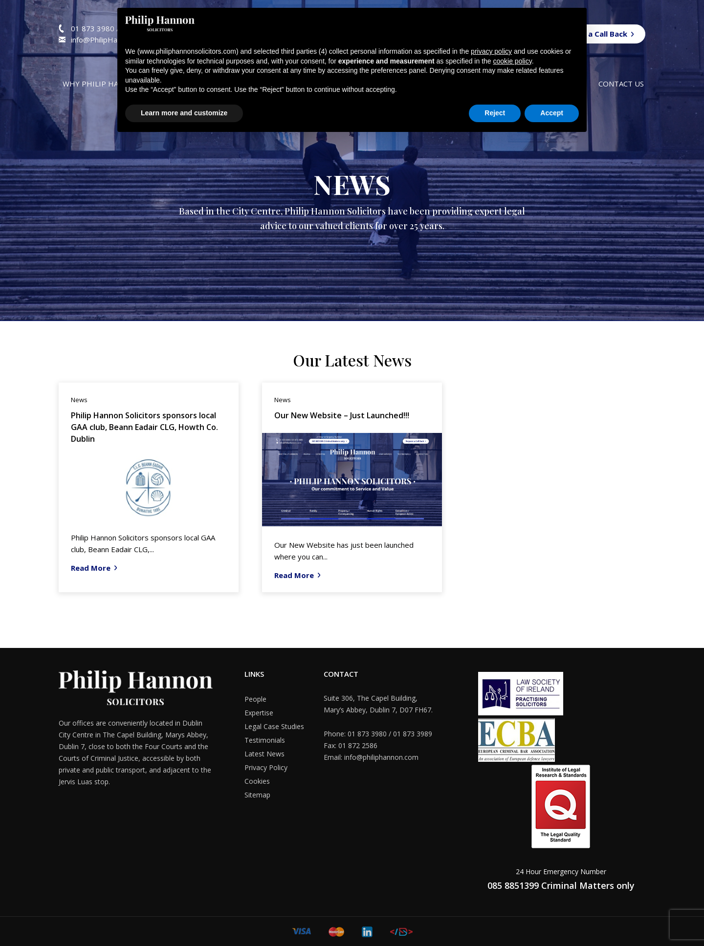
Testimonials (264, 740)
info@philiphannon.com (381, 757)
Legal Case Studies (274, 726)
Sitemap (257, 794)
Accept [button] (551, 113)
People (255, 699)
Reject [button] (494, 113)
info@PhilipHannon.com (110, 39)
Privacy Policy (265, 767)
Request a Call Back (591, 34)
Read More (90, 568)
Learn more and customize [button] (184, 113)
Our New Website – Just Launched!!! (341, 415)
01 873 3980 (93, 28)
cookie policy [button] (512, 61)
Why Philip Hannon (101, 83)
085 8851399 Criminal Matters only (561, 885)
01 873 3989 (412, 733)
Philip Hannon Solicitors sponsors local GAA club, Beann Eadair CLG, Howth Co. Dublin (144, 427)
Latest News (264, 753)
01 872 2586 (357, 745)
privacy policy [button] (491, 51)
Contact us (621, 83)
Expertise (258, 712)
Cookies (257, 781)
